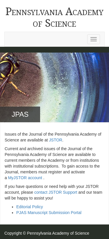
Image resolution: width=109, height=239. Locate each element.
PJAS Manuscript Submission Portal (48, 212)
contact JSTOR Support (55, 192)
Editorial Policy (29, 206)
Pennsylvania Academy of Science (54, 17)
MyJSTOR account (25, 177)
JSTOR (55, 140)
